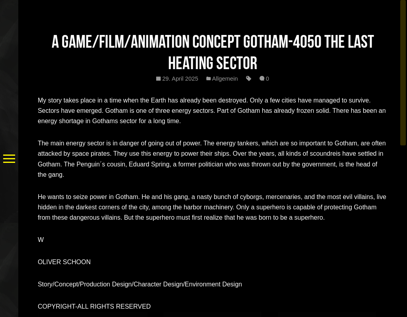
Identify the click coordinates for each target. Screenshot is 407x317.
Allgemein (225, 78)
